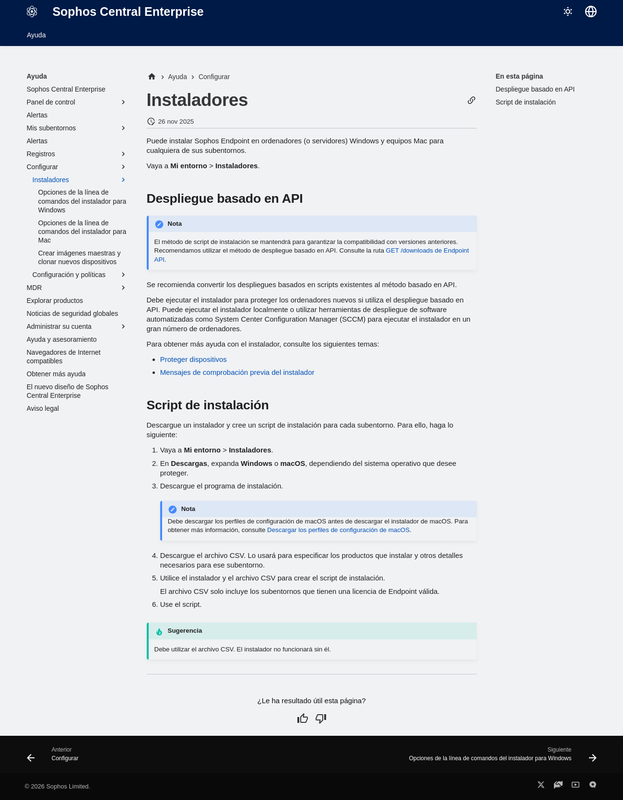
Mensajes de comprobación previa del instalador (237, 372)
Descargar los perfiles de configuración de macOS (338, 529)
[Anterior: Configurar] (55, 757)
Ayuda (36, 35)
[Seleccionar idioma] (590, 11)
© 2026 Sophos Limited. (58, 786)
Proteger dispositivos (193, 359)
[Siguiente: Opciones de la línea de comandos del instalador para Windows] (500, 757)
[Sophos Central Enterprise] (32, 11)
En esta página (519, 76)
